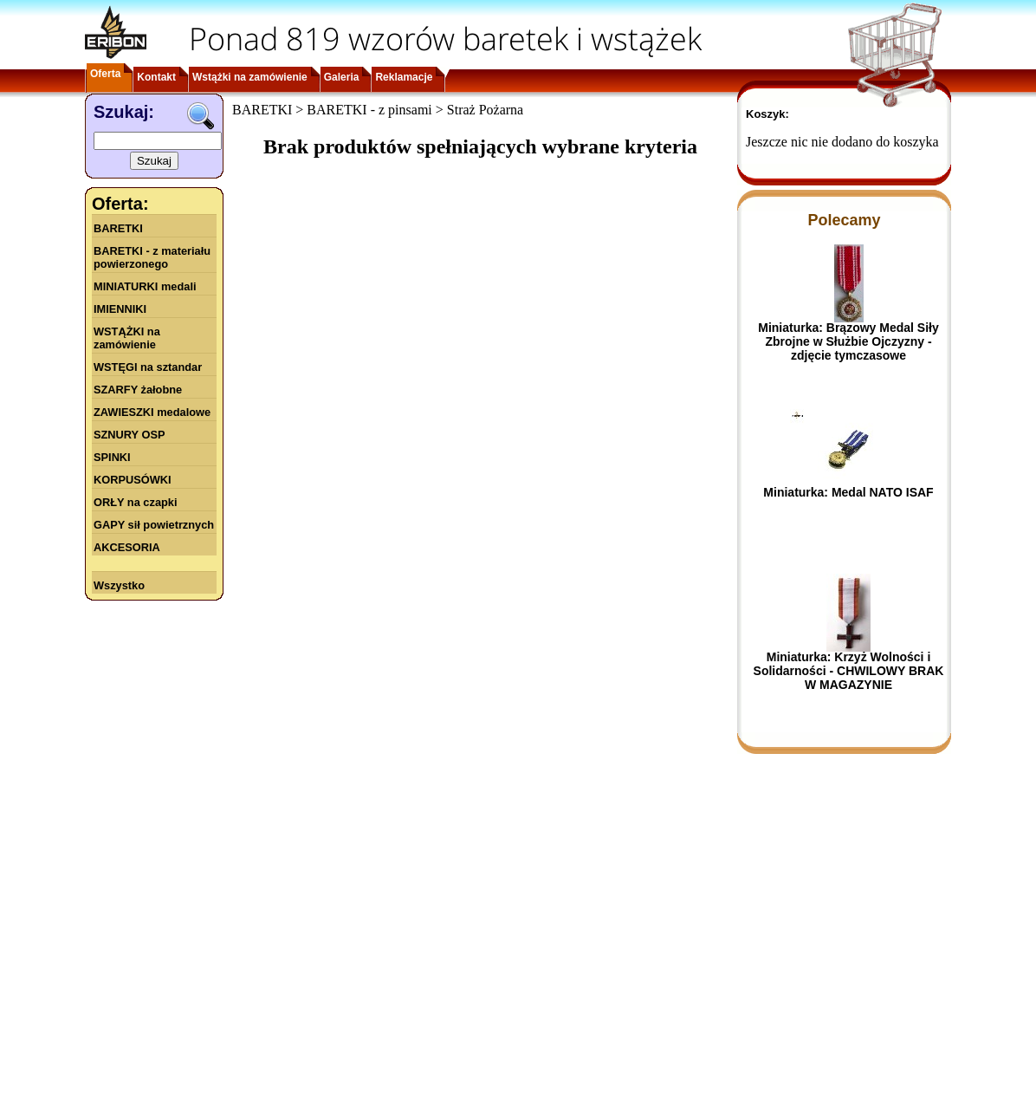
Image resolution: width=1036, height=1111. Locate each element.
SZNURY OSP (129, 434)
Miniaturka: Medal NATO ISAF (848, 492)
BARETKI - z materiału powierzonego (152, 257)
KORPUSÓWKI (133, 479)
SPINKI (112, 457)
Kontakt (156, 77)
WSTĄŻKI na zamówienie (127, 338)
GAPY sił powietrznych (154, 524)
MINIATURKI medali (145, 286)
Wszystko (119, 585)
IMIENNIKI (120, 308)
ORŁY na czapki (135, 502)
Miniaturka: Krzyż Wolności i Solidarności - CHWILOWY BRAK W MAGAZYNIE (849, 671)
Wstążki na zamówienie (250, 77)
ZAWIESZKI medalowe (152, 412)
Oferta (105, 74)
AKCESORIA (127, 547)
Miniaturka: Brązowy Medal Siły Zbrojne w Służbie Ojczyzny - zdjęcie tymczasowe (848, 341)
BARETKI (118, 228)
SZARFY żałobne (138, 389)
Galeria (341, 77)
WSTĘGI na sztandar (148, 367)
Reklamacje (403, 77)
